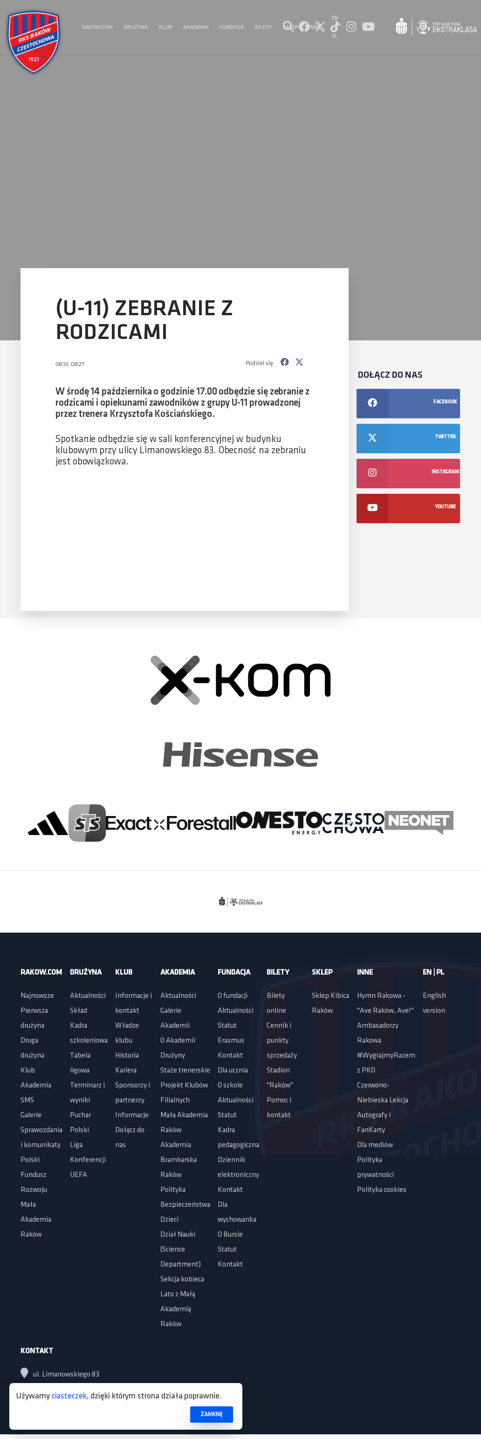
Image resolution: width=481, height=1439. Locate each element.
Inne (365, 972)
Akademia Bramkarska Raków (178, 1160)
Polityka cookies (381, 1190)
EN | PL (433, 972)
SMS (27, 1100)
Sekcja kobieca (182, 1279)
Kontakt (230, 1055)
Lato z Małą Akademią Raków (177, 1309)
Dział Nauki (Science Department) (180, 1249)
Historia (127, 1055)
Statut (227, 1026)
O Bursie (230, 1234)
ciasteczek (69, 1396)
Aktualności (88, 996)
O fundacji (232, 996)
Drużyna (86, 972)
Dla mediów (375, 1145)
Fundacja (234, 972)
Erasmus (231, 1041)
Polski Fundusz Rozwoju (34, 1175)
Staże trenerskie (185, 1070)
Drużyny (172, 1055)
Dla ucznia (233, 1070)
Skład (78, 1011)
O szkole (230, 1085)
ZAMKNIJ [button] (211, 1414)
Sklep (322, 972)
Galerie (31, 1115)
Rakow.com (41, 972)
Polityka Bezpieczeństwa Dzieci (185, 1205)
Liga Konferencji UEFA (88, 1160)
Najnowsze (37, 996)
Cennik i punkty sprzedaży (282, 1040)
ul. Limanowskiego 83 (60, 1374)
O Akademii (177, 1041)
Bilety (278, 972)
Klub (28, 1070)
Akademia (36, 1085)
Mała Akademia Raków (36, 1219)
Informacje (132, 1115)
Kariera (126, 1070)
